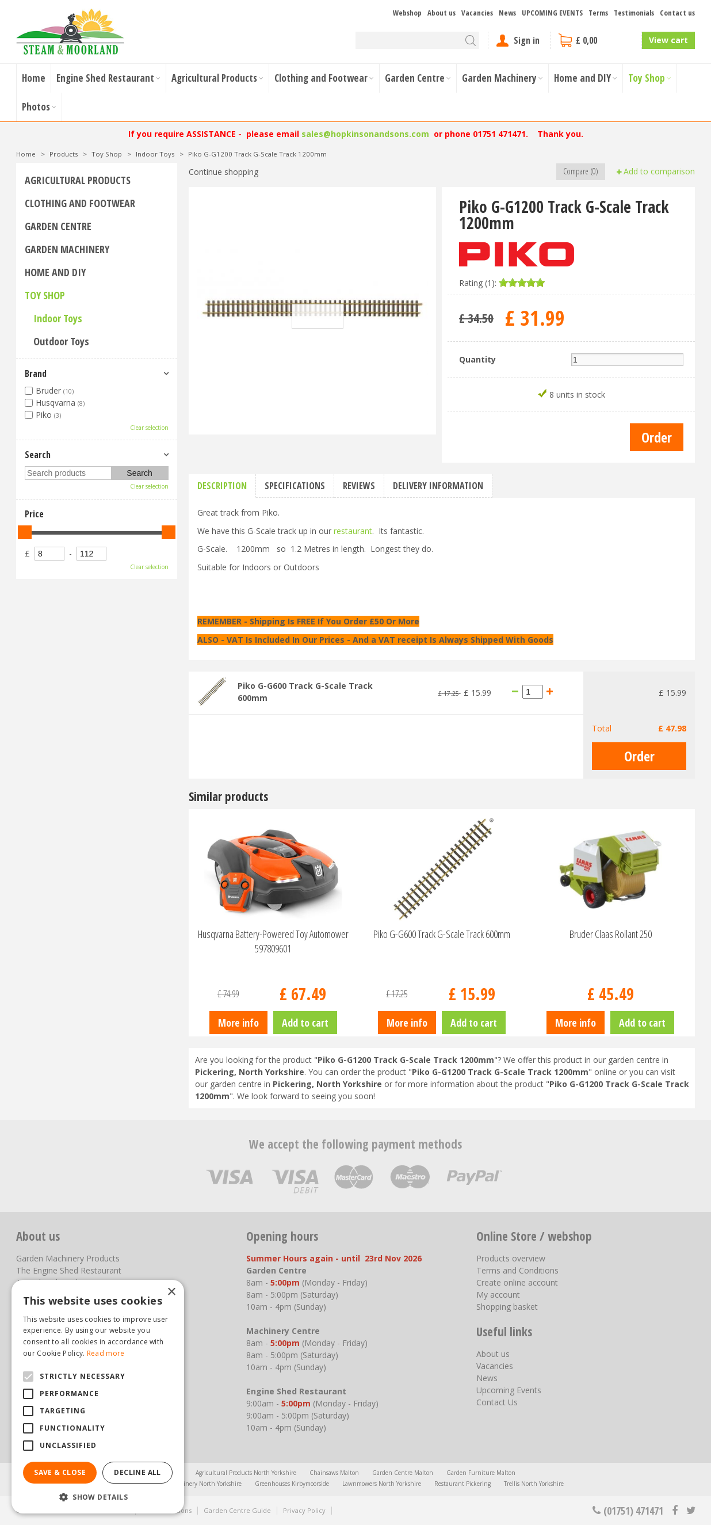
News (487, 1377)
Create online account (517, 1282)
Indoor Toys (57, 318)
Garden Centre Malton (402, 1473)
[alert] (98, 1396)
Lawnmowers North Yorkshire (381, 1484)
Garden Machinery (67, 249)
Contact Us (497, 1402)
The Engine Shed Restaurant (68, 1270)
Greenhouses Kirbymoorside (292, 1484)
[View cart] (596, 40)
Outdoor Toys (61, 341)
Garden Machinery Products (68, 1258)
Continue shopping (223, 171)
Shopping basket (507, 1306)
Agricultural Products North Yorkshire (246, 1473)
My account (498, 1294)
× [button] (171, 1292)
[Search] (417, 40)
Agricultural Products (78, 180)
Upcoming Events (508, 1390)
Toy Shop (45, 295)
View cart (668, 40)
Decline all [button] (137, 1472)
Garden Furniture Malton (480, 1473)
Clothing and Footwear (80, 203)
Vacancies (494, 1365)
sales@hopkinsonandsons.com (365, 133)
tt (690, 1510)
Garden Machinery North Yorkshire (194, 1484)
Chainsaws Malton (334, 1473)
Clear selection (149, 427)
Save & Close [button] (60, 1472)
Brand (36, 373)
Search (38, 454)
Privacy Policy (304, 1510)
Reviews (359, 485)
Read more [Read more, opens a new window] (106, 1353)
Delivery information (438, 485)
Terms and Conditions (517, 1270)
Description (222, 485)
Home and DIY (55, 272)
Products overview (510, 1258)
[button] (98, 1496)
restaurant (353, 530)
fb (675, 1510)
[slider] (522, 282)
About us (493, 1353)
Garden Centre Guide (237, 1510)
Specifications (295, 485)
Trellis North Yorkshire (534, 1484)
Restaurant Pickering (462, 1484)
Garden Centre (58, 226)
